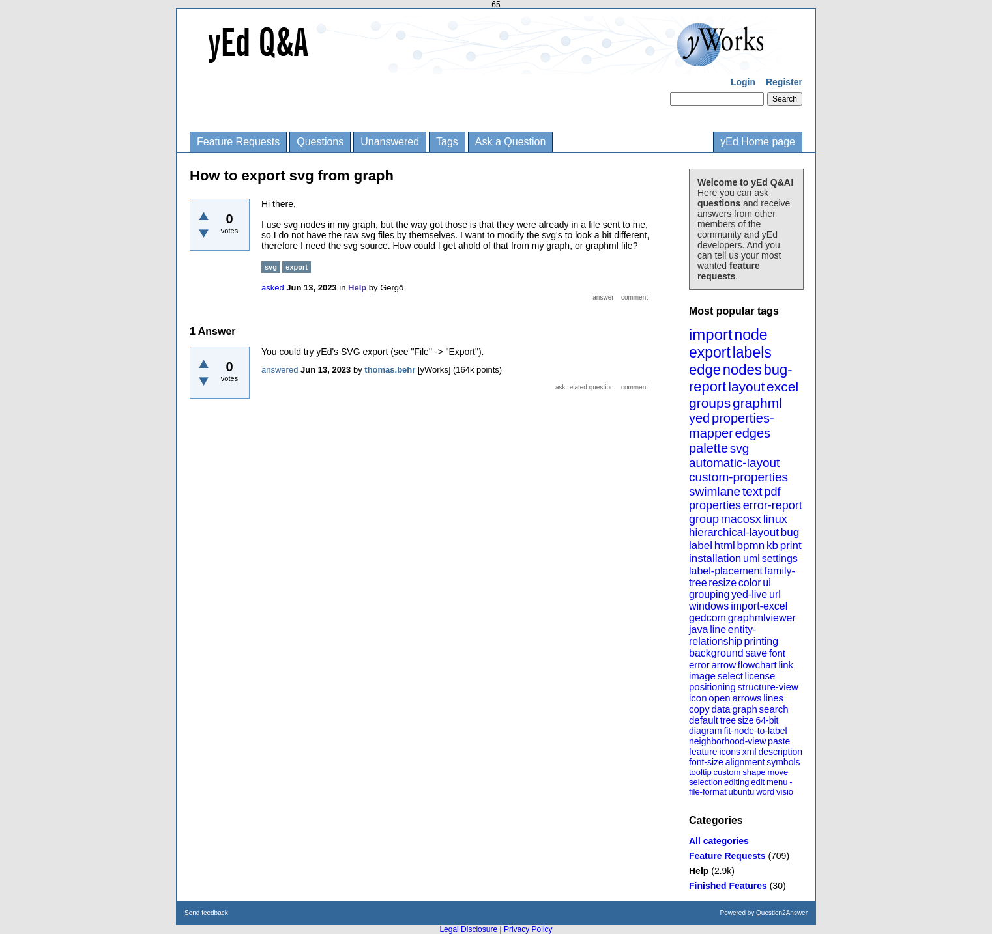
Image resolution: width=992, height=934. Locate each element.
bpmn (751, 545)
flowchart (757, 664)
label (700, 545)
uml (751, 558)
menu (777, 782)
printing (761, 641)
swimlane (714, 491)
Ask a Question (510, 141)
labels (752, 352)
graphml (757, 402)
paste (779, 741)
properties (715, 505)
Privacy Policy (528, 929)
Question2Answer (782, 912)
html (724, 545)
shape (753, 772)
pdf (772, 491)
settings (780, 558)
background (716, 652)
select (730, 675)
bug (790, 532)
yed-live (749, 594)
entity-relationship (722, 635)
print (791, 545)
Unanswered (389, 141)
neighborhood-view (727, 741)
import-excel (759, 606)
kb (772, 545)
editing (736, 782)
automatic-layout (734, 463)
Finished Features (728, 886)
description (780, 751)
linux (775, 519)
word (765, 792)
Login (743, 82)
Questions (320, 141)
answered (279, 370)
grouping (709, 594)
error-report (772, 505)
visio (784, 792)
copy (699, 709)
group (704, 519)
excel (782, 386)
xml (749, 751)
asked (272, 287)
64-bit (766, 720)
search (774, 709)
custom (726, 772)
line (718, 629)
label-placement (726, 570)
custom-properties (738, 477)
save (756, 652)
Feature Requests (238, 141)
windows (709, 606)
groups (710, 402)
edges (753, 433)
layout (746, 386)
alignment (745, 762)
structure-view (768, 686)
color (749, 582)
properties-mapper (731, 425)
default (703, 720)
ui (766, 582)
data (720, 709)
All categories (719, 841)
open (719, 697)
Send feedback (206, 912)
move (777, 772)
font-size (706, 762)
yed (699, 418)
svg (740, 448)
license (760, 675)
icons (729, 751)
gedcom (707, 617)
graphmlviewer (762, 617)
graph (744, 709)
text (752, 491)
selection (705, 782)
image (702, 675)
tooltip (700, 772)
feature (703, 751)
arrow (723, 664)
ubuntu (742, 792)
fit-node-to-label (755, 731)
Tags (447, 141)
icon (698, 697)
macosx (741, 519)
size (746, 720)
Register (784, 82)
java (698, 629)
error (699, 664)
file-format (708, 792)
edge (705, 369)
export (710, 352)
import (711, 334)
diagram (705, 731)
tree (728, 720)
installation (715, 558)
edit (758, 782)
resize (722, 582)
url (775, 594)
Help (698, 871)
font (777, 652)
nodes (742, 369)
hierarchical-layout (734, 532)
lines (773, 697)
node (750, 334)
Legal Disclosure (468, 929)
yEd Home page (757, 141)
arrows (746, 697)
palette (708, 448)
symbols (783, 762)
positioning (712, 686)
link (786, 664)
